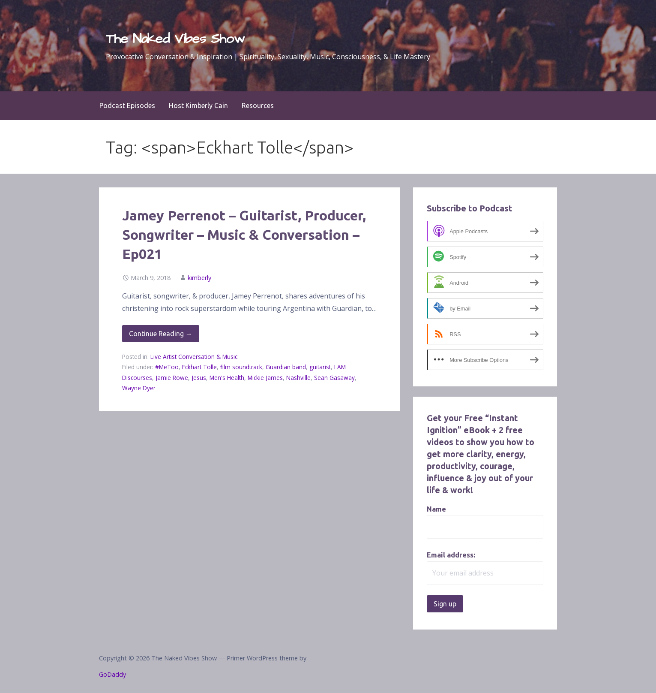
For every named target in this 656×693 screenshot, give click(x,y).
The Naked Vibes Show (175, 38)
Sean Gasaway (334, 378)
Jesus (199, 378)
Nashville (298, 378)
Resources (258, 105)
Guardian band (286, 367)
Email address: (451, 555)
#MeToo (167, 367)
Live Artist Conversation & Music (193, 357)
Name (436, 509)
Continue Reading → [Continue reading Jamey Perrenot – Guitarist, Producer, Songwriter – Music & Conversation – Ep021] (160, 333)
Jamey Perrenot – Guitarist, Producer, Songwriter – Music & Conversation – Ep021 (244, 235)
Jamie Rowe (172, 378)
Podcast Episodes (127, 105)
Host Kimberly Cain (198, 105)
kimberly (199, 278)
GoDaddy (112, 674)
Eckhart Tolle (199, 367)
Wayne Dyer (139, 388)
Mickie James (265, 378)
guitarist (320, 367)
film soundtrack (241, 367)
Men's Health (227, 378)
